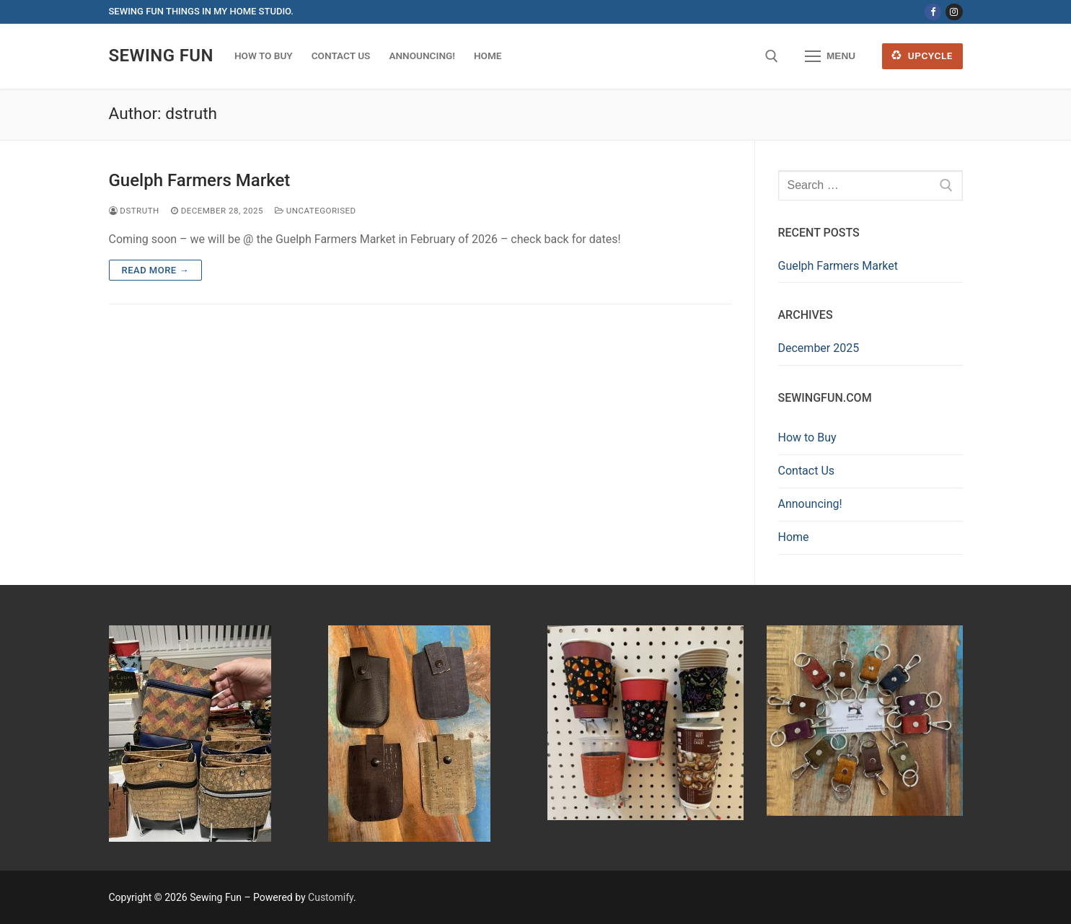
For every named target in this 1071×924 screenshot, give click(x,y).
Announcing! (810, 504)
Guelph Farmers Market (200, 180)
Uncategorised (315, 211)
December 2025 (819, 348)
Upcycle (921, 55)
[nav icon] (830, 56)
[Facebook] (933, 12)
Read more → (155, 270)
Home (793, 537)
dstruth (134, 211)
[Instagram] (954, 12)
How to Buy (807, 437)
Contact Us (806, 471)
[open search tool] (771, 56)
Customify (330, 897)
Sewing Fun (161, 55)
